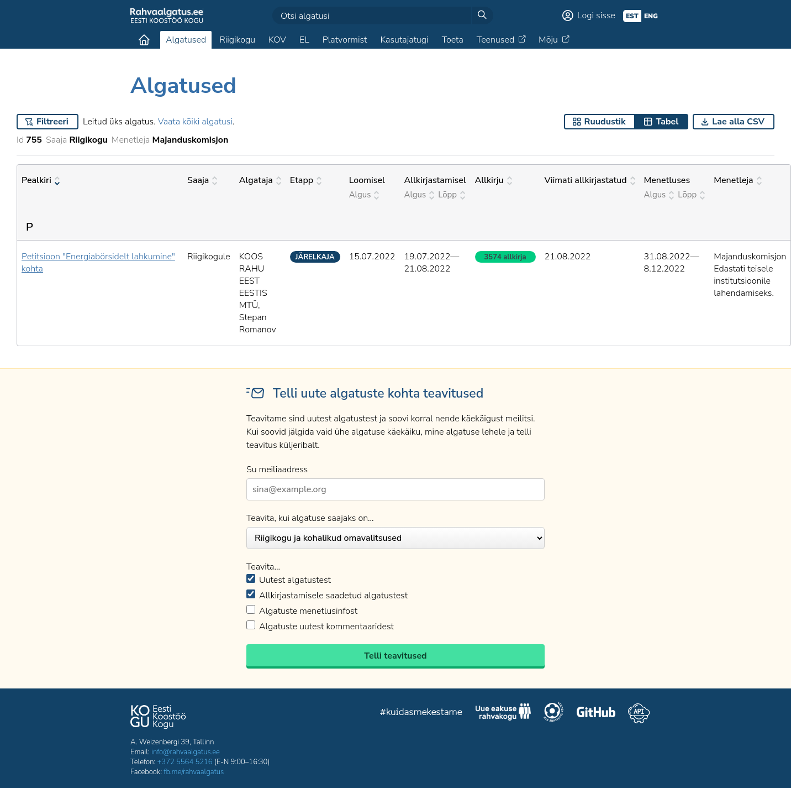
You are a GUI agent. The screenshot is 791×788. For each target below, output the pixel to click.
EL (304, 40)
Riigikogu (237, 40)
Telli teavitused (395, 656)
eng (651, 16)
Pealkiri (41, 180)
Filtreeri (52, 122)
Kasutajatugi (404, 40)
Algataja (260, 180)
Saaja (202, 180)
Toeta (452, 40)
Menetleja (737, 180)
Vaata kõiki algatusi (195, 122)
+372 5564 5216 (185, 762)
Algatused (186, 40)
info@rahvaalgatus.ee (185, 752)
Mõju (548, 40)
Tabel (667, 122)
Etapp (305, 180)
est (632, 16)
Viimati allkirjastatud (590, 180)
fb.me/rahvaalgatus (194, 772)
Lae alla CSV (738, 122)
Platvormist (345, 40)
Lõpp (451, 194)
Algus (364, 194)
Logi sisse (596, 15)
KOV (277, 40)
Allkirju (493, 180)
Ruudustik (605, 122)
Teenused (495, 40)
